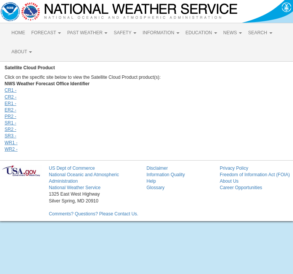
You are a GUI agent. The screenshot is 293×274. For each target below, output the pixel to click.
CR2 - (10, 97)
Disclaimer (157, 168)
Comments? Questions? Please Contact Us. (93, 214)
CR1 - (10, 90)
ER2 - (10, 110)
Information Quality (165, 174)
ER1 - (10, 103)
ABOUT (21, 51)
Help (151, 181)
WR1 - (11, 142)
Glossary (155, 187)
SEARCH (260, 32)
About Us (229, 181)
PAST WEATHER (87, 32)
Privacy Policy (234, 168)
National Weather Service (75, 187)
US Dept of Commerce (72, 168)
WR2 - (11, 149)
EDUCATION (201, 32)
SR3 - (10, 136)
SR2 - (10, 129)
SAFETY (125, 32)
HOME (18, 32)
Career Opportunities (241, 187)
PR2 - (10, 116)
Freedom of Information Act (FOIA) (255, 174)
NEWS (232, 32)
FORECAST (46, 32)
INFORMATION (160, 32)
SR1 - (10, 123)
